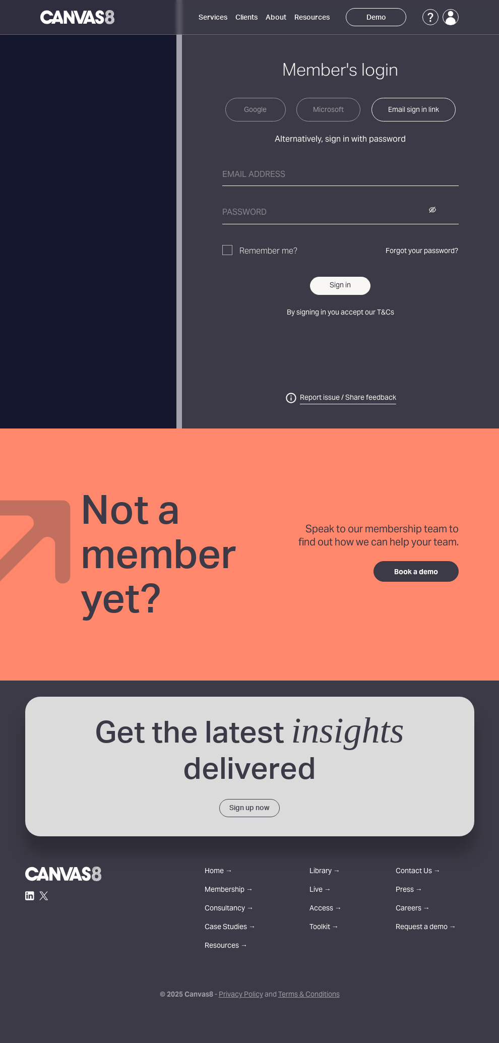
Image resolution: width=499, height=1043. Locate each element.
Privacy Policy (241, 995)
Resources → (226, 946)
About (276, 17)
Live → (320, 890)
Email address (253, 175)
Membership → (229, 890)
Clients (246, 17)
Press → (409, 890)
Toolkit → (324, 928)
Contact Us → (418, 872)
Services (213, 17)
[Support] (430, 17)
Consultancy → (229, 909)
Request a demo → (426, 928)
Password (244, 213)
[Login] (451, 17)
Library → (324, 872)
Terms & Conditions (309, 995)
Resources (312, 17)
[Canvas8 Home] (77, 17)
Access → (325, 909)
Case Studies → (230, 928)
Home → (218, 872)
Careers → (413, 909)
